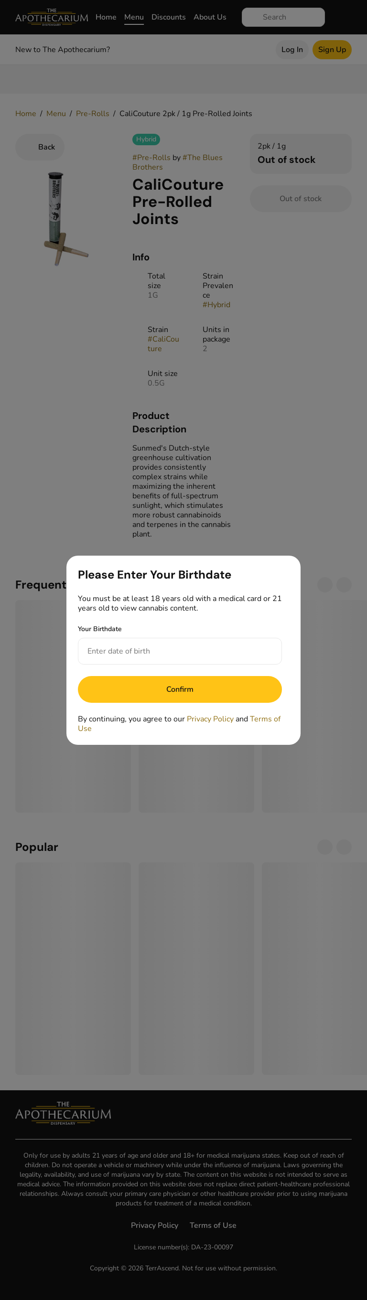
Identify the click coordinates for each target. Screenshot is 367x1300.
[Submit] (180, 689)
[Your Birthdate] (170, 651)
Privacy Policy (210, 719)
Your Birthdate (100, 629)
